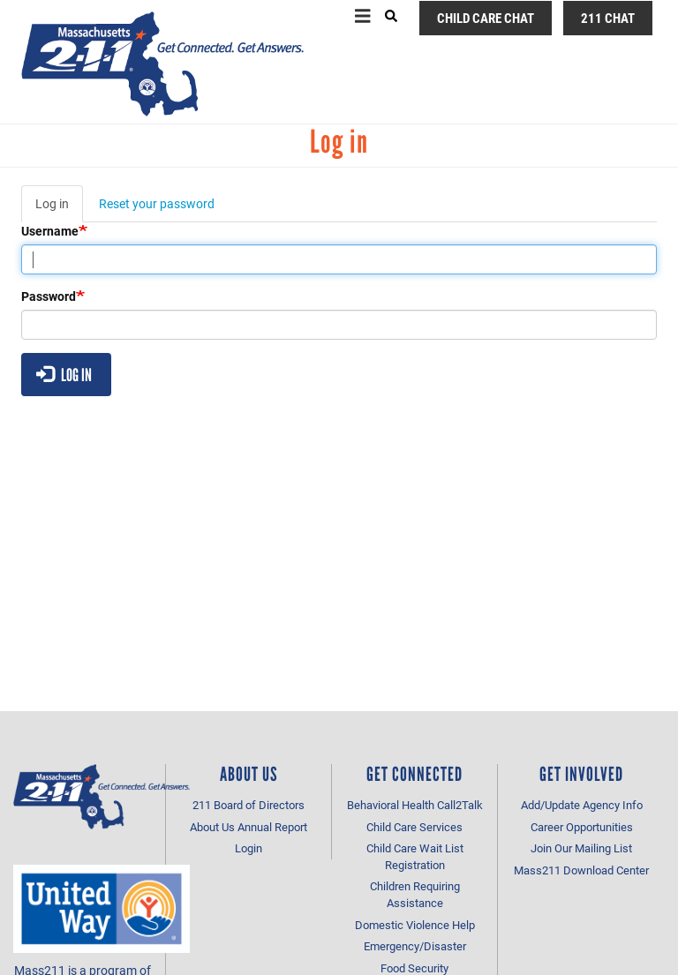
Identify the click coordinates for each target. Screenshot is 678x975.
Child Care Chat (485, 17)
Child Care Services (414, 827)
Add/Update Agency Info (582, 805)
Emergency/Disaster (415, 946)
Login (248, 848)
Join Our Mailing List (581, 848)
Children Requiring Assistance (415, 894)
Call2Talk (460, 805)
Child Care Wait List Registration (414, 856)
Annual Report (272, 827)
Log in (59, 208)
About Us (212, 827)
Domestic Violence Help (415, 925)
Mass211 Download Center (581, 870)
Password (48, 296)
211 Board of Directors (248, 805)
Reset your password (157, 203)
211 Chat (608, 17)
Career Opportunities (582, 827)
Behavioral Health (390, 805)
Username (50, 230)
